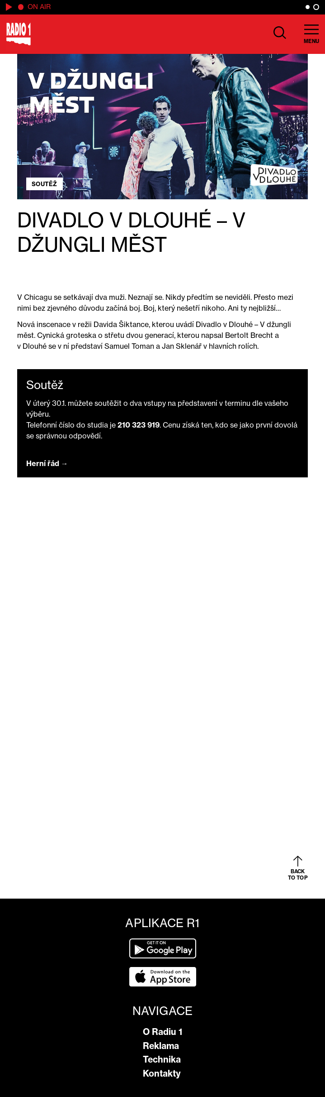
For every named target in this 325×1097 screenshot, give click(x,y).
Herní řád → (47, 463)
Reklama (161, 1045)
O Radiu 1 (162, 1031)
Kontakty (162, 1073)
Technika (162, 1059)
